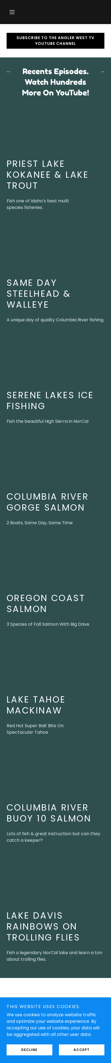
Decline (29, 1049)
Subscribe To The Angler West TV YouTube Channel (55, 40)
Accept (82, 1049)
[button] (12, 12)
